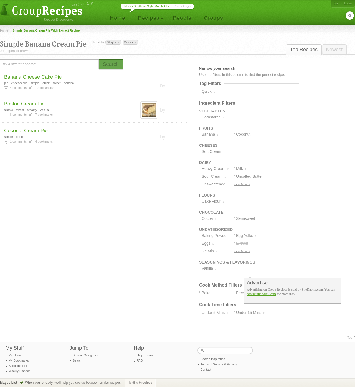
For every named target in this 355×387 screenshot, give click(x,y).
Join (336, 3)
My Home (15, 355)
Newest (334, 49)
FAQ (140, 360)
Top (349, 337)
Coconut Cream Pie (26, 130)
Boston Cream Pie (24, 104)
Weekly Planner (19, 371)
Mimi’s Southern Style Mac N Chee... (149, 6)
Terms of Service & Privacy (219, 364)
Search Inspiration (213, 359)
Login (348, 3)
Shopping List (18, 365)
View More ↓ (242, 184)
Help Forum (145, 355)
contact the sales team (261, 294)
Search (77, 360)
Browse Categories (85, 355)
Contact (206, 369)
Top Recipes (304, 49)
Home (4, 30)
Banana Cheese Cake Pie (33, 77)
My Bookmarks (19, 360)
